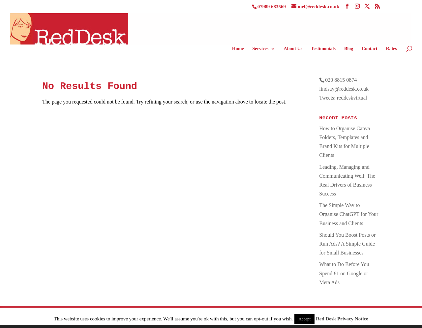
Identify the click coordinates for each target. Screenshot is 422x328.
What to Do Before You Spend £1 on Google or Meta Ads (344, 273)
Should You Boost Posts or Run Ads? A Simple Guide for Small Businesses (347, 243)
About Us (293, 48)
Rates (391, 48)
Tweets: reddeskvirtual (343, 98)
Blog (348, 48)
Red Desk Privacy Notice (342, 318)
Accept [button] (304, 318)
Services (261, 48)
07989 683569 (271, 6)
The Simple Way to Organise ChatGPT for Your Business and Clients (348, 214)
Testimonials (323, 48)
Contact (369, 48)
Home (238, 48)
